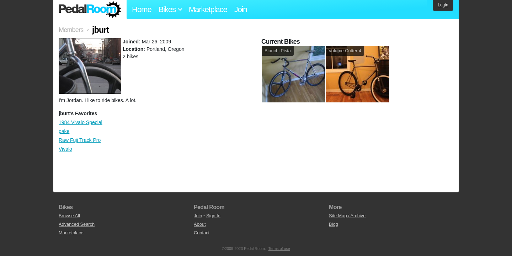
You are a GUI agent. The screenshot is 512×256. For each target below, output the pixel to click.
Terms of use (279, 248)
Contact (201, 232)
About (200, 224)
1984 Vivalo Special (80, 122)
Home (141, 9)
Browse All (69, 215)
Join (240, 9)
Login (443, 4)
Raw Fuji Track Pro (80, 140)
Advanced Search (77, 224)
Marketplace (208, 9)
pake (64, 131)
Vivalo (65, 149)
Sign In (213, 215)
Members (71, 29)
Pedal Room (90, 9)
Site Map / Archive (347, 215)
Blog (333, 224)
